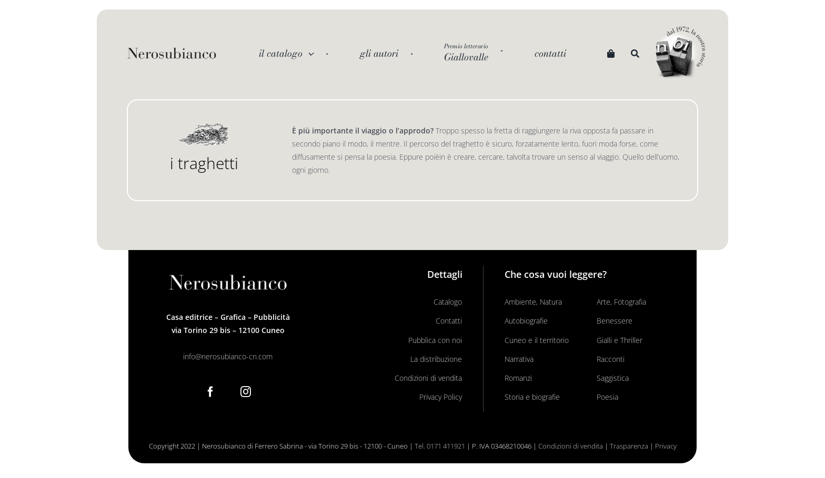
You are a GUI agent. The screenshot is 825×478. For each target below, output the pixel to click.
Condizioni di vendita (570, 446)
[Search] (635, 53)
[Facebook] (210, 392)
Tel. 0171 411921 (440, 446)
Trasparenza (629, 446)
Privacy (666, 446)
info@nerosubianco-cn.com (228, 356)
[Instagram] (245, 392)
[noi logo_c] (680, 53)
